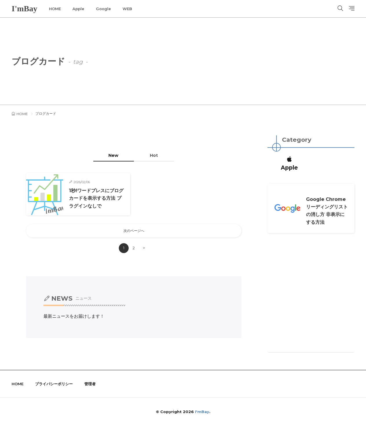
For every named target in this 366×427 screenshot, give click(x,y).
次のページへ (134, 231)
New (110, 155)
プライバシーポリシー (54, 385)
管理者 (90, 385)
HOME (55, 8)
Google (103, 8)
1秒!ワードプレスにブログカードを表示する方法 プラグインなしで (96, 198)
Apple (78, 8)
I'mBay (24, 9)
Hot (157, 155)
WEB (127, 8)
